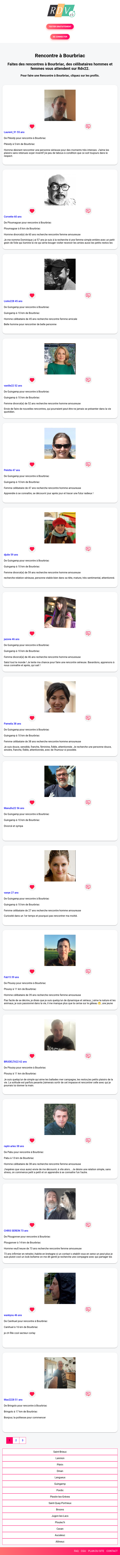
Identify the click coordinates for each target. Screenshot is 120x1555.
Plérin (60, 1464)
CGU (83, 1551)
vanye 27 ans (11, 892)
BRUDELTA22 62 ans (15, 1061)
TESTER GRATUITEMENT (60, 26)
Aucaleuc (60, 1535)
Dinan (60, 1471)
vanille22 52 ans (13, 385)
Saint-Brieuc (60, 1451)
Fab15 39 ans (11, 977)
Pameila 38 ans (12, 723)
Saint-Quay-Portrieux (60, 1503)
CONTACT (112, 1551)
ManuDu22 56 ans (14, 808)
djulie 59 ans (11, 554)
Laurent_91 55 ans (14, 132)
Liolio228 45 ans (13, 301)
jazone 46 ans (11, 639)
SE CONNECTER (60, 37)
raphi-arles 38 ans (14, 1146)
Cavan (60, 1528)
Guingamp (60, 1483)
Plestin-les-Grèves (60, 1496)
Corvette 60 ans (13, 216)
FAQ (76, 1551)
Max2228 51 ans (13, 1399)
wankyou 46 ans (13, 1315)
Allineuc (60, 1541)
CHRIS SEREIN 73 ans (16, 1230)
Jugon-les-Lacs (60, 1515)
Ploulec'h (60, 1522)
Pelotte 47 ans (12, 470)
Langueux (60, 1477)
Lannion (60, 1458)
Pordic (60, 1490)
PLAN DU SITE (96, 1551)
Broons (60, 1509)
